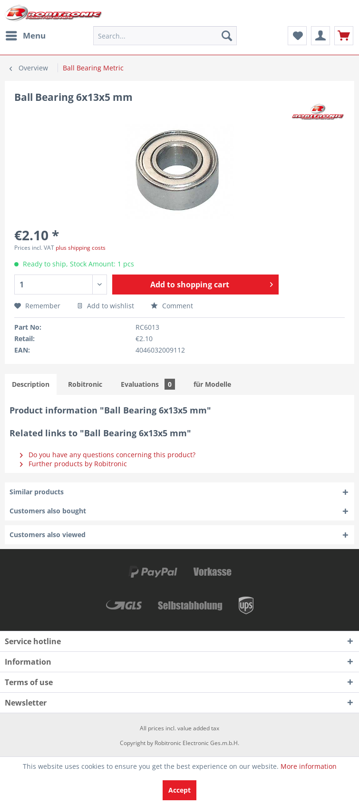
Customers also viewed (48, 534)
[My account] (320, 35)
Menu (26, 34)
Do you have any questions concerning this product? (107, 454)
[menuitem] (25, 35)
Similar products (37, 491)
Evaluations (148, 384)
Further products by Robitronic (73, 463)
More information (309, 766)
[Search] (227, 35)
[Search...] (165, 35)
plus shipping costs (81, 248)
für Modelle (212, 384)
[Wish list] (297, 35)
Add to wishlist (105, 305)
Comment (172, 305)
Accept (179, 790)
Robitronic (85, 384)
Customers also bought (48, 510)
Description (30, 384)
